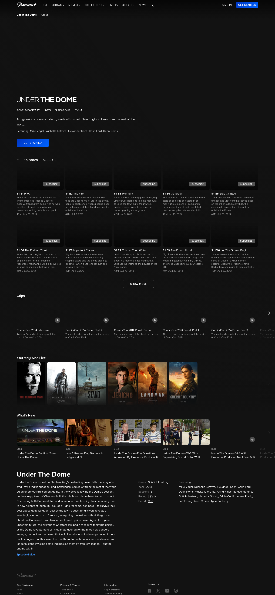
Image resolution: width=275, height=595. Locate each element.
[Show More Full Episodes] (138, 284)
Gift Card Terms (67, 594)
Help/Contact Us (112, 590)
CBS (150, 501)
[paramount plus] (26, 5)
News (142, 5)
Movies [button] (73, 5)
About (44, 15)
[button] (40, 319)
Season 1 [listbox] (48, 160)
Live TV (113, 5)
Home (44, 5)
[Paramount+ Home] (26, 575)
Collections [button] (94, 5)
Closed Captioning (113, 594)
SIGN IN (227, 5)
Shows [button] (57, 5)
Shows (20, 594)
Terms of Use (66, 590)
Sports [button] (127, 5)
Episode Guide (26, 554)
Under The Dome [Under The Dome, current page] (27, 15)
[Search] (152, 5)
